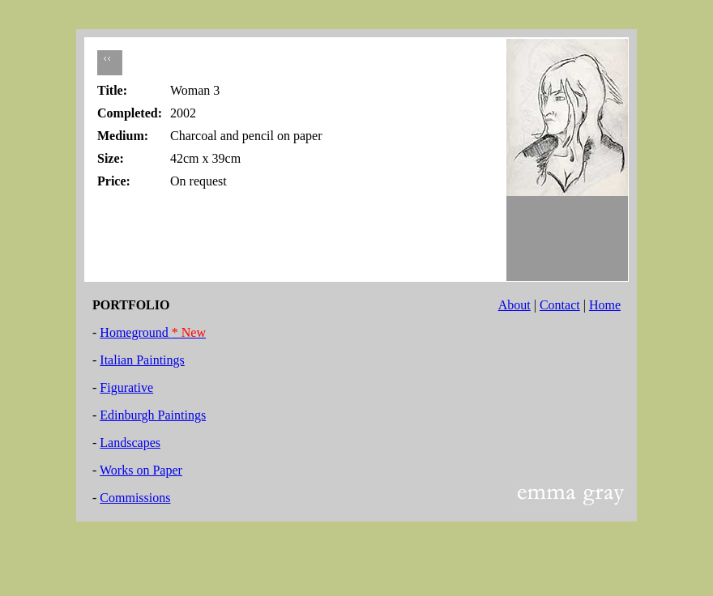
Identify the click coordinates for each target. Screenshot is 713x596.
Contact (560, 305)
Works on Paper (141, 470)
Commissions (135, 497)
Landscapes (130, 442)
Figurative (126, 387)
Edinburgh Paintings (153, 415)
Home (605, 305)
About (514, 305)
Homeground (153, 332)
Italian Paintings (142, 360)
